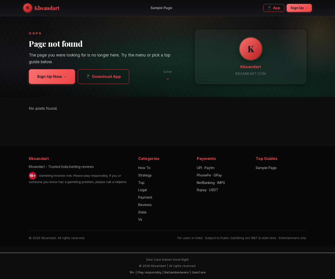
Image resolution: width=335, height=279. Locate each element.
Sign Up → (299, 8)
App (273, 8)
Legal (142, 190)
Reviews (145, 205)
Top (141, 183)
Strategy (145, 175)
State (142, 212)
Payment (145, 197)
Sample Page (161, 8)
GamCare (199, 272)
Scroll (168, 75)
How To (144, 168)
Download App (103, 76)
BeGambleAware (176, 272)
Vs (140, 219)
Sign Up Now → (52, 76)
